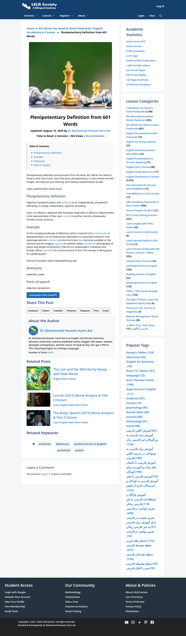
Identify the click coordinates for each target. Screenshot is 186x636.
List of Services (134, 597)
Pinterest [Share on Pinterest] (71, 310)
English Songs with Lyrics (140, 171)
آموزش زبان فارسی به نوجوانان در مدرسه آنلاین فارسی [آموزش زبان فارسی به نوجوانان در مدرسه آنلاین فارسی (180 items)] (141, 453)
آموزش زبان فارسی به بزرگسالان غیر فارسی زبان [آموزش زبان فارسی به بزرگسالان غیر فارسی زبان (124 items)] (142, 440)
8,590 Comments (135, 51)
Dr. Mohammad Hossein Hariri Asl (66, 330)
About (84, 15)
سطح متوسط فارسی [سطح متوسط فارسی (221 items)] (139, 547)
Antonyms (39, 161)
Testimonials (72, 597)
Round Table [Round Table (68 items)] (137, 412)
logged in (45, 474)
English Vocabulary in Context (142, 176)
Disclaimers (132, 611)
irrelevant (52, 240)
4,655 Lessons (133, 46)
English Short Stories (64, 378)
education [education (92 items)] (136, 357)
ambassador (100, 233)
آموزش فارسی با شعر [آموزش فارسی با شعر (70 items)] (142, 476)
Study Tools (11, 611)
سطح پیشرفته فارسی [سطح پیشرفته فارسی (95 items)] (142, 563)
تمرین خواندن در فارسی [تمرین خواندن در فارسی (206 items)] (140, 510)
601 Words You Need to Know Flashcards (65, 28)
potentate (63, 450)
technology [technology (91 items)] (137, 421)
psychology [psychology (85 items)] (137, 407)
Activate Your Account (17, 597)
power (79, 450)
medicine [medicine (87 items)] (135, 398)
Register (68, 15)
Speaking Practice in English (141, 282)
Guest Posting (73, 611)
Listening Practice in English (141, 265)
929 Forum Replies (136, 75)
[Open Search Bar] (160, 15)
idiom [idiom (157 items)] (147, 371)
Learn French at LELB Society (142, 232)
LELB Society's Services (138, 261)
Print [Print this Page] (96, 310)
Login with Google (15, 592)
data (80, 240)
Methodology (73, 592)
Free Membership (15, 606)
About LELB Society (137, 592)
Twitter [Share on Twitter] (45, 310)
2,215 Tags (132, 55)
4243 (50, 352)
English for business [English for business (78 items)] (140, 364)
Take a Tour (71, 601)
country (67, 216)
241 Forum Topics (135, 70)
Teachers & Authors (76, 606)
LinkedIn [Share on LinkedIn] (58, 310)
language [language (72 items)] (135, 375)
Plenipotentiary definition (48, 152)
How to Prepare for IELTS (140, 210)
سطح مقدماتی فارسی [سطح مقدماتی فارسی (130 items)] (139, 556)
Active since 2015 (135, 41)
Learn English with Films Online (70, 405)
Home (30, 28)
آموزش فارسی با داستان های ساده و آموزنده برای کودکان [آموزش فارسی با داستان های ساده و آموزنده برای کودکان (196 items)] (141, 467)
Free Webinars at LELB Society (142, 193)
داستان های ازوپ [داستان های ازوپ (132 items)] (140, 540)
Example (38, 157)
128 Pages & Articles (137, 79)
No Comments (95, 136)
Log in (160, 6)
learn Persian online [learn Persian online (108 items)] (140, 382)
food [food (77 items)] (132, 371)
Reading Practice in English (141, 274)
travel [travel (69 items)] (133, 426)
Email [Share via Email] (106, 310)
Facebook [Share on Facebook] (33, 310)
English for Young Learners (141, 141)
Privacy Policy (133, 606)
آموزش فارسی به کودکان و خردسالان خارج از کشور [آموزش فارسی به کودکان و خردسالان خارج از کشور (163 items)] (142, 485)
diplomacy (62, 444)
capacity (58, 243)
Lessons (50, 15)
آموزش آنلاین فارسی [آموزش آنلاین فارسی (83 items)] (141, 430)
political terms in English (90, 444)
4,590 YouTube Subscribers (141, 60)
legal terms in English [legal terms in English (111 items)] (141, 391)
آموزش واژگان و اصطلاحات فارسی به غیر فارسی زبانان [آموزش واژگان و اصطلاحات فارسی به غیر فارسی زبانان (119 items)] (141, 499)
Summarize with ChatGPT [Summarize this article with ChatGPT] (43, 295)
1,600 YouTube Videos (138, 65)
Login (141, 15)
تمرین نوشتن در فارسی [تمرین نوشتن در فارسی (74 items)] (140, 533)
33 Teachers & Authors (138, 84)
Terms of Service (135, 601)
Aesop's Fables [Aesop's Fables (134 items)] (140, 352)
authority (66, 202)
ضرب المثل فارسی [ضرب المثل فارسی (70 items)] (140, 568)
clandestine (90, 243)
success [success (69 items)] (134, 416)
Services (32, 15)
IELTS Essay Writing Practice (141, 215)
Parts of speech (42, 165)
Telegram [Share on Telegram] (85, 310)
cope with (47, 250)
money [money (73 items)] (134, 403)
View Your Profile (14, 601)
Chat (152, 15)
